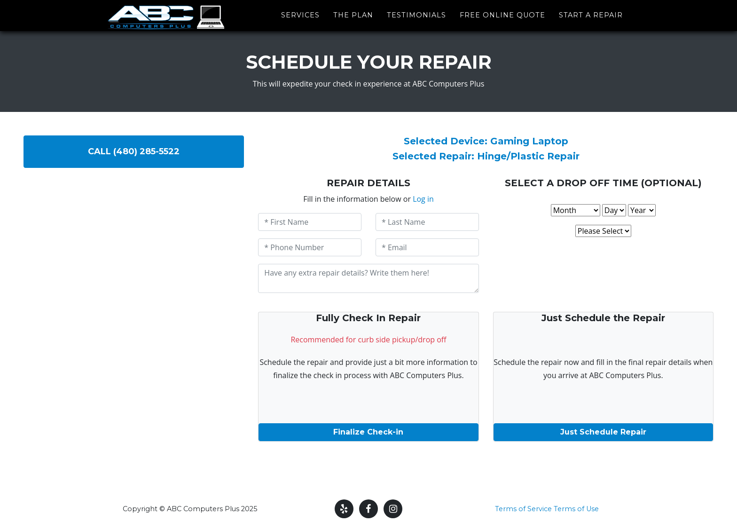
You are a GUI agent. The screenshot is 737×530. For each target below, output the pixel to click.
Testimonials (416, 13)
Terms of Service (523, 509)
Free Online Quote (502, 13)
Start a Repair (591, 13)
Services (300, 13)
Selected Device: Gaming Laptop (486, 141)
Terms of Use (576, 509)
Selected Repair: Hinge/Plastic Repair (486, 156)
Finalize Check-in (368, 431)
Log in (423, 199)
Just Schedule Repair (603, 431)
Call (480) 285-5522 (134, 151)
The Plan (353, 13)
